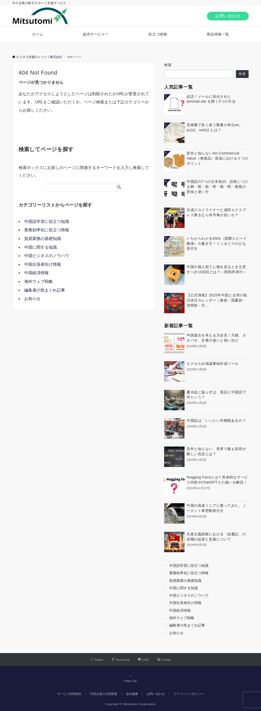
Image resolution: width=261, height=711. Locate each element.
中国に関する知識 (40, 247)
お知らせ (32, 298)
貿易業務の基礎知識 (42, 238)
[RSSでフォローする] (164, 659)
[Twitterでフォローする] (97, 659)
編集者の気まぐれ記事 (44, 290)
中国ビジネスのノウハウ (46, 256)
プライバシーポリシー (188, 693)
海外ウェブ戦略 (38, 281)
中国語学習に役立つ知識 (46, 221)
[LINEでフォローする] (143, 659)
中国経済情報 (36, 273)
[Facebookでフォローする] (121, 659)
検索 (168, 65)
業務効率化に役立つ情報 (46, 230)
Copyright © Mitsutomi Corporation (130, 704)
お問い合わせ (228, 16)
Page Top (130, 678)
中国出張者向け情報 (42, 264)
